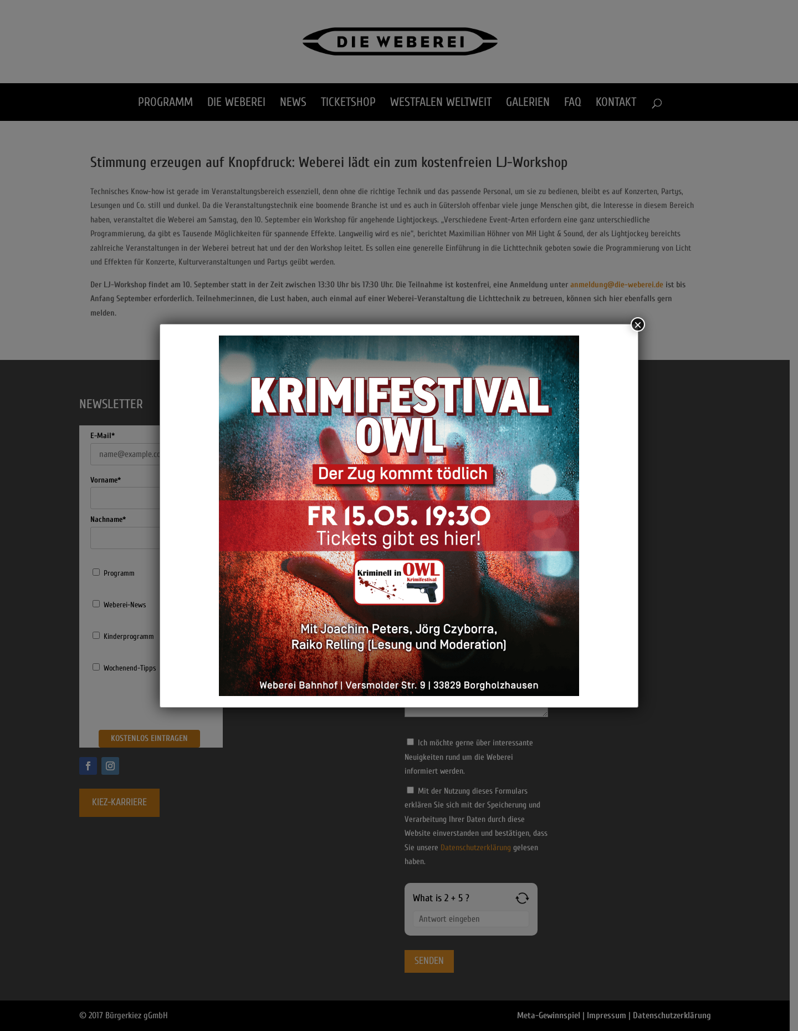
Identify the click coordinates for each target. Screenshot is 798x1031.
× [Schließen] (638, 324)
